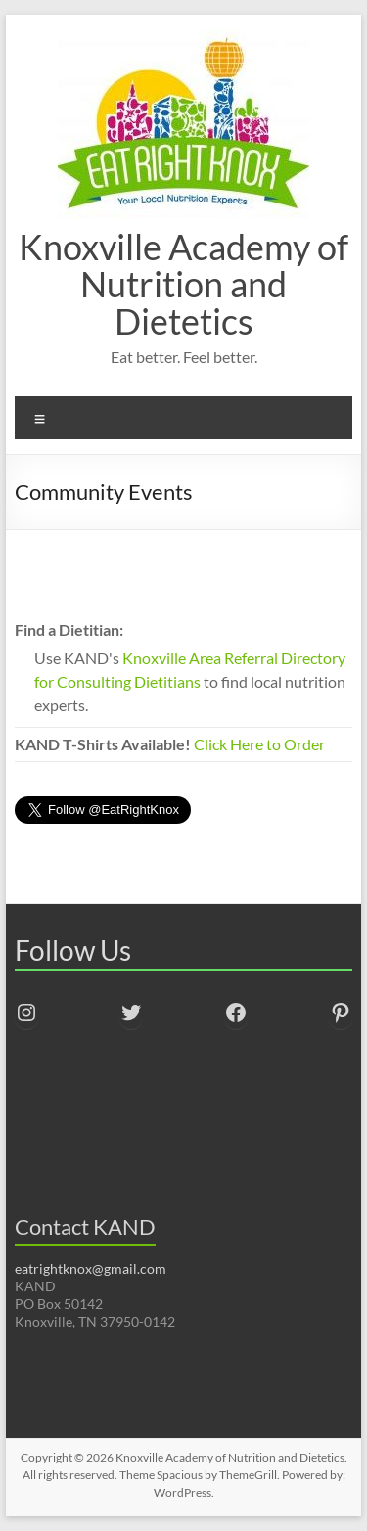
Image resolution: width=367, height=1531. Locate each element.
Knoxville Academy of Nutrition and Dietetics (183, 283)
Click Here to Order (259, 744)
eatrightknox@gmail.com (90, 1268)
